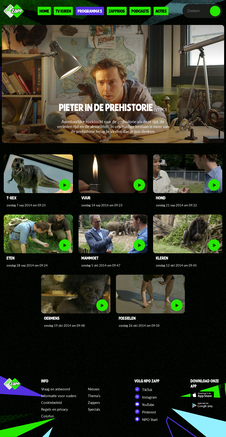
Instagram (145, 396)
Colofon (47, 416)
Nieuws (94, 389)
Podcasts (140, 11)
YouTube (144, 404)
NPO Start (146, 419)
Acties (161, 11)
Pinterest (145, 411)
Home (44, 11)
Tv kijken (63, 11)
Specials (94, 409)
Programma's (90, 11)
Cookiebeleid (51, 402)
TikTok (143, 389)
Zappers (94, 402)
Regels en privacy (54, 409)
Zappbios (117, 11)
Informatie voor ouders (58, 396)
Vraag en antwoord (55, 389)
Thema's (94, 396)
